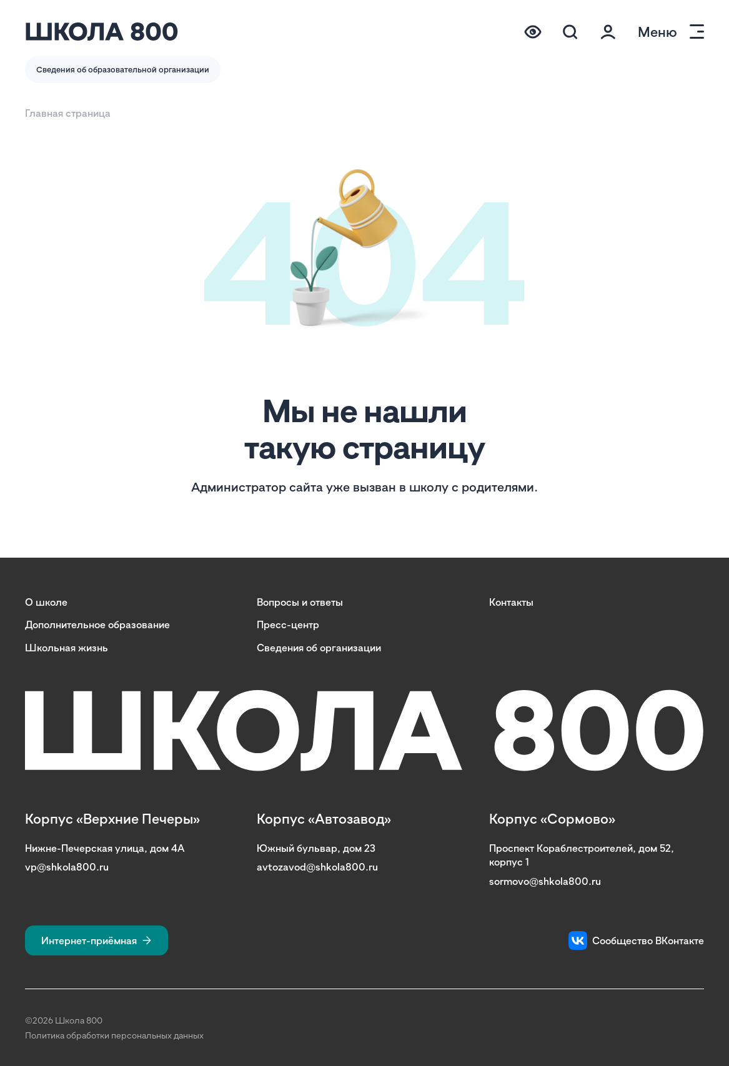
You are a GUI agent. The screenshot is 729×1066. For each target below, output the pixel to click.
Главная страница (68, 113)
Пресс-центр (288, 624)
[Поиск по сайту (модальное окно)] (570, 32)
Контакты (511, 602)
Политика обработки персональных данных (114, 1035)
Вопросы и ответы (300, 602)
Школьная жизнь (66, 647)
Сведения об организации (319, 647)
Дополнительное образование (97, 624)
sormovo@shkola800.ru (545, 881)
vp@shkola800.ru (67, 867)
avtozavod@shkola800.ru (317, 867)
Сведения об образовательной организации (122, 69)
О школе (46, 602)
